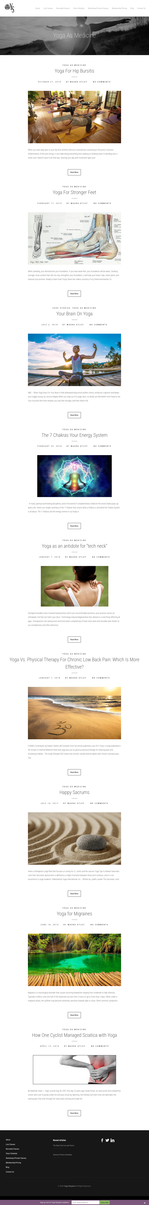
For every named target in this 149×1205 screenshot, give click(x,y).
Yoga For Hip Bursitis (74, 71)
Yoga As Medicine (74, 65)
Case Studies (61, 308)
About (38, 8)
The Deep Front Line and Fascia (63, 1145)
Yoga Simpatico (70, 1186)
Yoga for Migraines (74, 914)
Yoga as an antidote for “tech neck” (74, 546)
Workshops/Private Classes (98, 8)
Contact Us (141, 8)
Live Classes (48, 8)
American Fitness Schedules (62, 1155)
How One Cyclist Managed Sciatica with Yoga (74, 1035)
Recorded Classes (62, 8)
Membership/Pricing (119, 8)
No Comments (102, 82)
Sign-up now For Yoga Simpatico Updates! (54, 1202)
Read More (74, 172)
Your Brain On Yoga (74, 314)
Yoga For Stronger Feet (74, 192)
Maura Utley (78, 82)
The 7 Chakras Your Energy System (75, 435)
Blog (132, 8)
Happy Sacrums (74, 792)
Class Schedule (79, 8)
